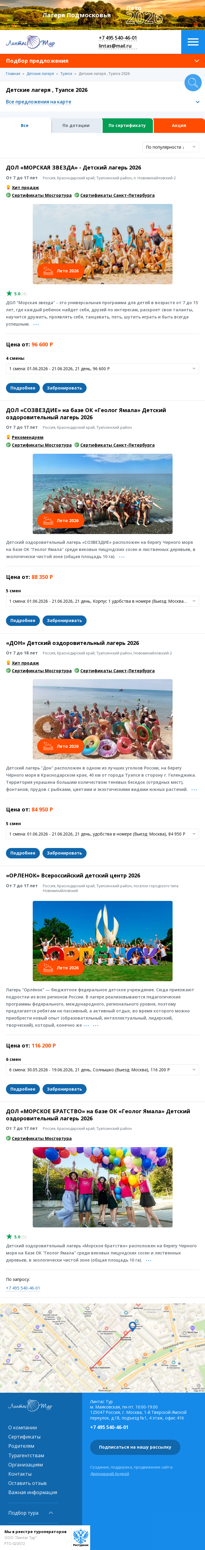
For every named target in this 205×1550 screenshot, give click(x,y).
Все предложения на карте (38, 101)
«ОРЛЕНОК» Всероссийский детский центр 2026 (73, 875)
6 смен (13, 1059)
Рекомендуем (27, 437)
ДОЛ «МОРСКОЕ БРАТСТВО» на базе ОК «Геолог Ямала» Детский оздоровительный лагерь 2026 (98, 1115)
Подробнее (22, 388)
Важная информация (32, 1492)
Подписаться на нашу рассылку (135, 1447)
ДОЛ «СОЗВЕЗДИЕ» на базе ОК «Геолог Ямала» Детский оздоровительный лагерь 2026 (86, 413)
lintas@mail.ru (115, 46)
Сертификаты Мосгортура (42, 195)
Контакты (20, 1474)
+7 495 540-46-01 (118, 37)
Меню (193, 42)
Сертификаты (24, 1436)
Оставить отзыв (27, 1483)
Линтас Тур (30, 42)
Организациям (25, 1464)
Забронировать (64, 388)
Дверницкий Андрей (109, 1473)
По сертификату (127, 125)
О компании (22, 1427)
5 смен (13, 590)
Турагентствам (26, 1455)
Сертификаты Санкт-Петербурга (117, 195)
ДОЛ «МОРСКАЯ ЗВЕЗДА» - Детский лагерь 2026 (73, 167)
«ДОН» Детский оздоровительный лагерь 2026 (72, 642)
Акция (179, 125)
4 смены (15, 358)
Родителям (21, 1446)
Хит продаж (25, 187)
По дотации (76, 125)
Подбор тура (23, 1513)
